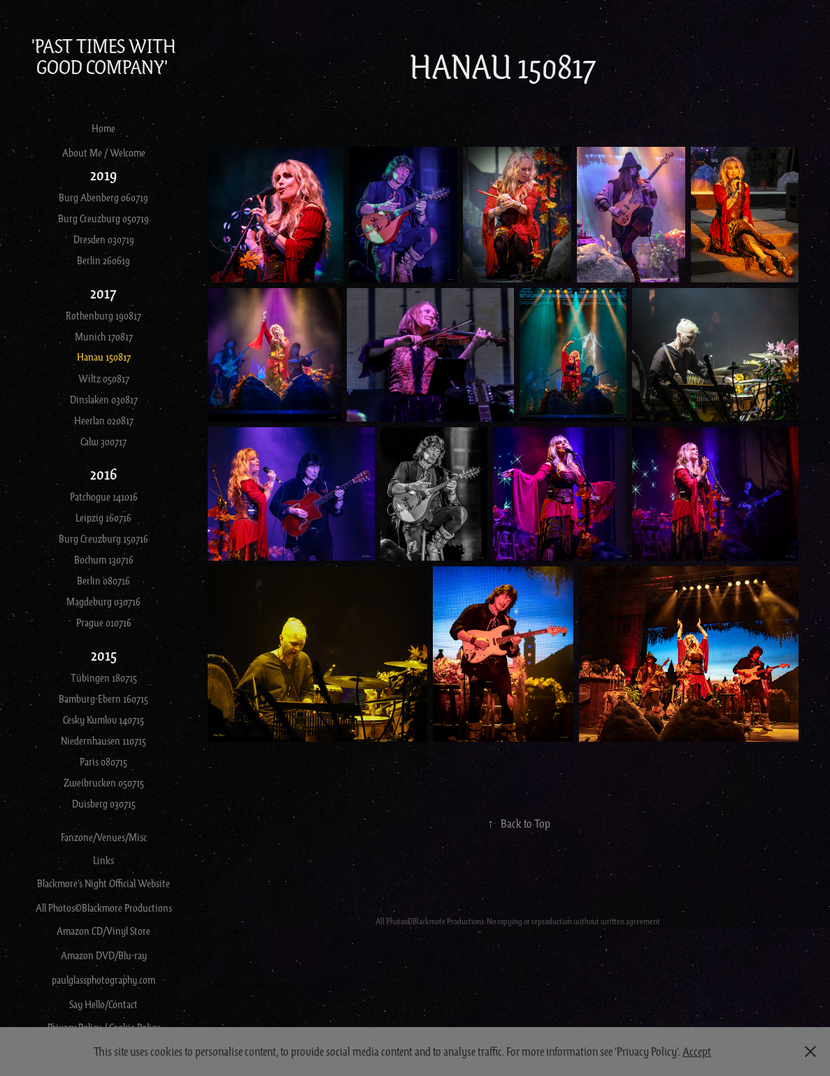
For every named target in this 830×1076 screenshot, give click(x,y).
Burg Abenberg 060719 (103, 197)
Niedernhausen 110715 (103, 740)
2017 (103, 292)
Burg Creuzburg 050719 (103, 218)
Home (103, 128)
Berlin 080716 (103, 580)
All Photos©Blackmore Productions (104, 907)
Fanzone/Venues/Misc (104, 837)
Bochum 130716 (104, 559)
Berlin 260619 (103, 260)
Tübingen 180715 (104, 677)
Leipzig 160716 (103, 517)
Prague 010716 (103, 622)
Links (103, 860)
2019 (103, 174)
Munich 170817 (104, 336)
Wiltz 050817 (103, 378)
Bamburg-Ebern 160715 (103, 698)
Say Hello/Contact (103, 1004)
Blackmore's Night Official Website (103, 883)
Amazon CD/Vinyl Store (103, 930)
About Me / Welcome (103, 152)
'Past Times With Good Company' (105, 56)
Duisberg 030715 (104, 803)
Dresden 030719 (103, 239)
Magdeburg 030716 (103, 601)
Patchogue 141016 (104, 496)
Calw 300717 (103, 441)
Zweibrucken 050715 (104, 782)
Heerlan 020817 (104, 420)
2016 (103, 473)
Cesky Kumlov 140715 (103, 719)
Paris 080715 (103, 761)
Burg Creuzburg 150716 (103, 538)
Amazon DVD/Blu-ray (104, 955)
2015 (104, 654)
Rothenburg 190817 (103, 315)
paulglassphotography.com (103, 979)
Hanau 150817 (104, 357)
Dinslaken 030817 (104, 399)
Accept (696, 1051)
